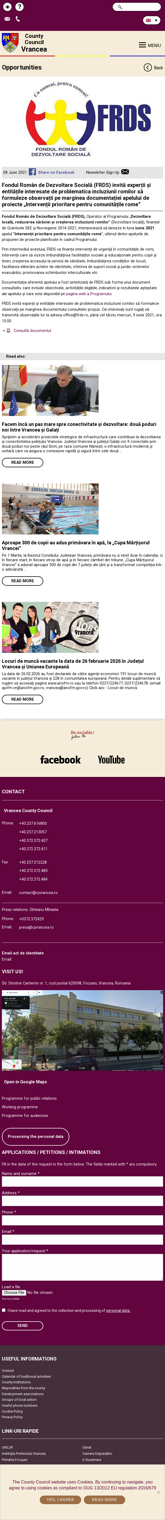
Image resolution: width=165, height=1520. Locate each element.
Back (153, 68)
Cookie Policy (12, 1411)
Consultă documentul (32, 330)
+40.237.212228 (33, 862)
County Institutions (16, 1382)
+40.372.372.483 (33, 870)
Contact (8, 1371)
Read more (22, 462)
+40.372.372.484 (33, 879)
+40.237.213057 (33, 832)
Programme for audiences (25, 1115)
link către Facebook (60, 759)
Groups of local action (19, 1400)
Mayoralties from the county (23, 1388)
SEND (22, 1325)
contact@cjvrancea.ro (38, 893)
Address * (11, 1192)
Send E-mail (9, 19)
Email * (8, 1231)
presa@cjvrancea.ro (36, 927)
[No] (158, 1492)
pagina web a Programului (89, 294)
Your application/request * (25, 1250)
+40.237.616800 (33, 823)
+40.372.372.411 (33, 849)
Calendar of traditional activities (26, 1376)
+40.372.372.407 (33, 840)
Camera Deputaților (97, 1454)
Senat (86, 1447)
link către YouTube (111, 759)
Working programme (20, 1107)
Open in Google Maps (25, 1081)
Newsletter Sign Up (102, 172)
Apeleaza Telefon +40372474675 (19, 19)
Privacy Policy (12, 1417)
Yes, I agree (60, 1499)
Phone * (9, 1212)
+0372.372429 (31, 919)
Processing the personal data (35, 1136)
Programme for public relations (29, 1098)
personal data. (118, 1310)
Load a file (11, 1286)
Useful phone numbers (19, 1405)
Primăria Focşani (14, 1460)
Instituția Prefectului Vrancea (24, 1454)
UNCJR (7, 1447)
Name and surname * (21, 1173)
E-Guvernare (91, 1460)
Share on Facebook (56, 172)
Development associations (23, 1394)
